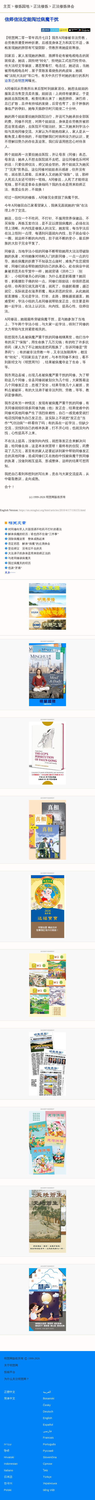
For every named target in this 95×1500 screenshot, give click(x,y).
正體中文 (9, 1391)
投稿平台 (9, 1372)
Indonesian (11, 1463)
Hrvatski (9, 1457)
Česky (47, 1405)
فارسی (47, 1431)
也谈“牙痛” (15, 567)
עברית (7, 1444)
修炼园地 (22, 6)
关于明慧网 (11, 1365)
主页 (7, 6)
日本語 (8, 1476)
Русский (48, 1450)
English (47, 1418)
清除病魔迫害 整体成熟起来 (26, 538)
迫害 (8, 81)
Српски (47, 1463)
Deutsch (48, 1411)
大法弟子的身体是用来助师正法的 (29, 553)
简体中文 (9, 1398)
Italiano (8, 1470)
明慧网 (23, 81)
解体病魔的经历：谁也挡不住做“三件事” (33, 534)
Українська (50, 1483)
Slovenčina (50, 1457)
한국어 (8, 1483)
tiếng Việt (49, 1490)
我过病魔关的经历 (19, 563)
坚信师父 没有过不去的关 (25, 548)
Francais (48, 1437)
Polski (7, 1490)
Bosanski (48, 1398)
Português (49, 1444)
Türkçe (47, 1476)
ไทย (45, 1470)
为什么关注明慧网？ (16, 1378)
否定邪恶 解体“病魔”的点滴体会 (29, 543)
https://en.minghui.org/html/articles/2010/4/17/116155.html (52, 510)
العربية (47, 1391)
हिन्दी (6, 1450)
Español (48, 1424)
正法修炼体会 (63, 6)
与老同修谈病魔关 (19, 558)
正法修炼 (40, 6)
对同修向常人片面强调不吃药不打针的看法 (35, 529)
